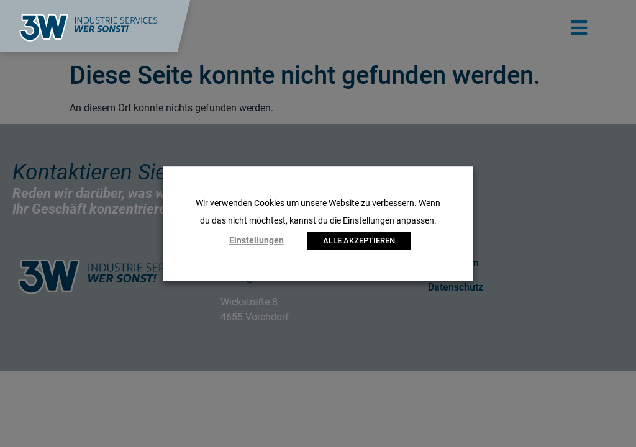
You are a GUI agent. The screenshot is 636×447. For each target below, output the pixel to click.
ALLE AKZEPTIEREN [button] (359, 240)
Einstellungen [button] (256, 240)
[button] (578, 28)
